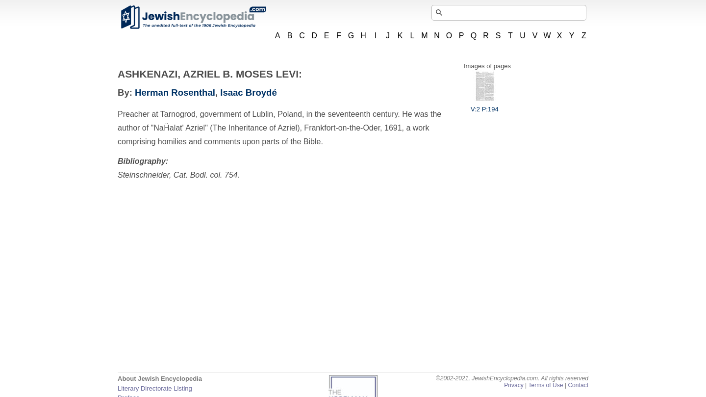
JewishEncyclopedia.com (193, 17)
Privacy (514, 385)
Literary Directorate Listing (155, 388)
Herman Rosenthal (175, 92)
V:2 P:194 (485, 105)
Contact (578, 385)
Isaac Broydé (248, 92)
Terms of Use (545, 385)
